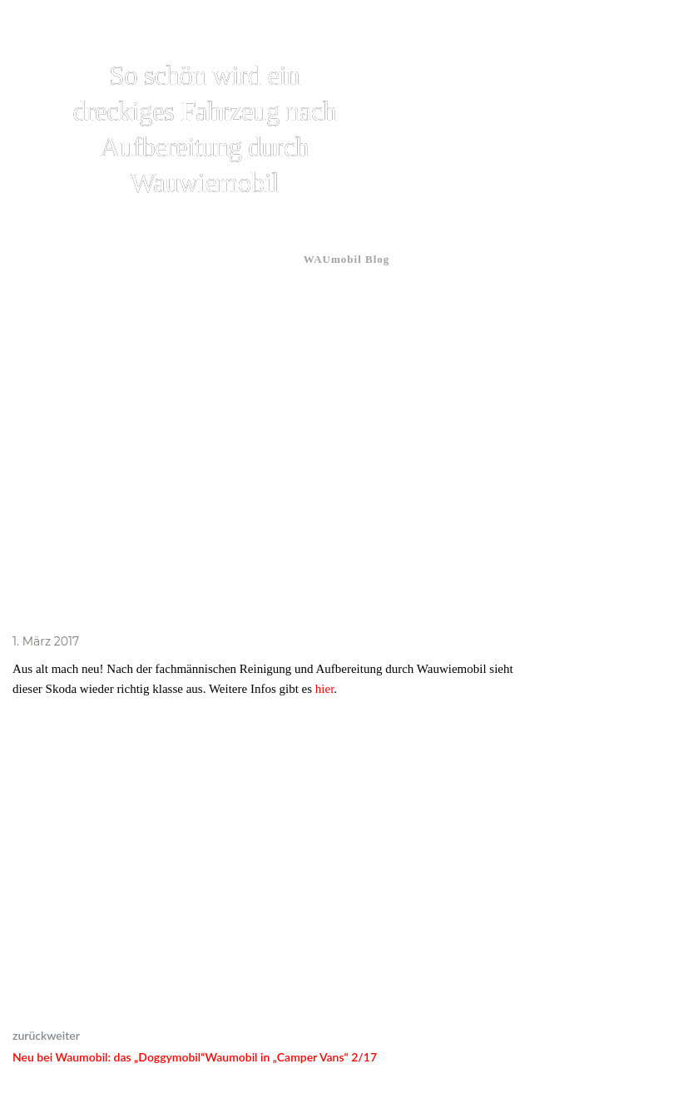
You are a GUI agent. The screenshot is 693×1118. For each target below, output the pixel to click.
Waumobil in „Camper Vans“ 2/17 (291, 1057)
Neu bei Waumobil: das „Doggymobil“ (108, 1057)
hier (324, 688)
